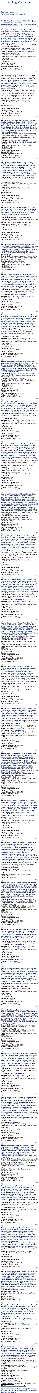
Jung (13, 43)
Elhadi (10, 38)
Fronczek (22, 120)
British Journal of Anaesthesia (18, 140)
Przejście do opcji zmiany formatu (11, 21)
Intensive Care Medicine (16, 261)
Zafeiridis (11, 284)
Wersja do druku (6, 23)
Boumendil (4, 41)
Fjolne (15, 624)
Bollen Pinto (30, 246)
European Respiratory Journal (18, 986)
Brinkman (26, 1228)
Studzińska (4, 129)
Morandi (30, 502)
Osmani (31, 288)
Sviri (2, 125)
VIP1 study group (25, 1283)
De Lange (17, 41)
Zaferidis (16, 1065)
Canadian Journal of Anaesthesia (19, 48)
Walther (34, 211)
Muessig (18, 760)
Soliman (13, 315)
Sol (14, 852)
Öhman (28, 851)
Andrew (30, 495)
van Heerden (16, 36)
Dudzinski (23, 970)
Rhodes (25, 505)
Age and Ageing (14, 336)
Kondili (9, 172)
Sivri (2, 36)
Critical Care (13, 418)
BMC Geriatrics (14, 556)
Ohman (28, 762)
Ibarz (25, 668)
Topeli (31, 169)
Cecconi (28, 130)
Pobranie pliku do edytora (16, 1390)
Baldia (21, 35)
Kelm (31, 33)
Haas (17, 666)
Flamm (3, 40)
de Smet (13, 1238)
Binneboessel (10, 35)
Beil (30, 35)
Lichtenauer (4, 760)
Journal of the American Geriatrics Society (22, 1246)
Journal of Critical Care (16, 1207)
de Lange (31, 810)
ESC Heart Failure (15, 182)
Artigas (32, 31)
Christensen (4, 499)
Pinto (12, 33)
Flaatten (32, 30)
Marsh (12, 40)
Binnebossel (19, 541)
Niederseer (4, 854)
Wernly (23, 30)
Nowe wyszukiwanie (30, 24)
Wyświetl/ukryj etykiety (30, 21)
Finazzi (25, 757)
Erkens (3, 542)
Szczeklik (30, 36)
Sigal (2, 80)
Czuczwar (31, 281)
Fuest (16, 325)
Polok (12, 120)
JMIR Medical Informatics (17, 294)
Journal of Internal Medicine (18, 639)
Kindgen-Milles (25, 165)
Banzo (7, 325)
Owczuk (24, 504)
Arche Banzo (29, 718)
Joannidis (21, 38)
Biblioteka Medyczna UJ (8, 1392)
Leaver (3, 43)
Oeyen (31, 38)
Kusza (35, 500)
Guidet (28, 41)
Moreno (30, 40)
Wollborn (26, 323)
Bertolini (32, 1057)
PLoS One (12, 221)
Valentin (24, 507)
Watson (8, 509)
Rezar (32, 82)
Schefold (22, 33)
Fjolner (7, 31)
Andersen (22, 40)
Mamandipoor (26, 274)
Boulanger (30, 673)
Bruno (23, 31)
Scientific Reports (14, 97)
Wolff (12, 30)
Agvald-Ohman (20, 891)
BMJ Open (12, 819)
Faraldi (27, 758)
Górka (3, 500)
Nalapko (26, 214)
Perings (3, 88)
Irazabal (12, 1055)
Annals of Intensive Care (16, 599)
